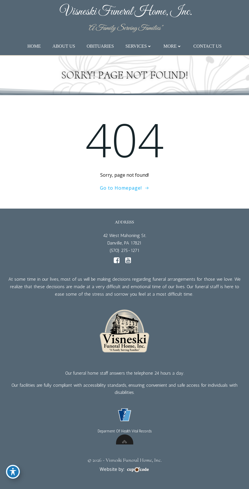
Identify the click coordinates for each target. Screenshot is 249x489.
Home (34, 46)
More (172, 46)
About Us (63, 46)
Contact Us (207, 46)
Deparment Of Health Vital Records (125, 431)
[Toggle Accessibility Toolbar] (13, 472)
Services (139, 46)
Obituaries (100, 46)
